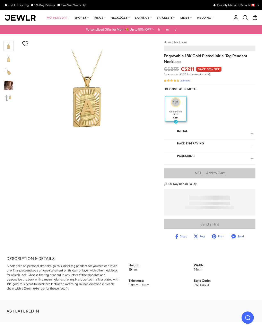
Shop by (82, 17)
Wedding (205, 17)
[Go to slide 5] (8, 98)
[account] (236, 17)
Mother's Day (58, 17)
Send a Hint (209, 224)
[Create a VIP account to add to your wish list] (25, 44)
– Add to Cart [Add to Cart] (210, 173)
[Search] (245, 17)
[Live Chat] (248, 317)
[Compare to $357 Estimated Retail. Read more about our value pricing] (187, 74)
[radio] (175, 108)
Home (167, 42)
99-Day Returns (44, 5)
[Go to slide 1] (8, 46)
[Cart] (255, 17)
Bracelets (166, 17)
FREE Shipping (19, 5)
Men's (186, 17)
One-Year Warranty (73, 5)
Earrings (143, 17)
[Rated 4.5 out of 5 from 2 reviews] (177, 80)
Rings (99, 17)
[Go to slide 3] (8, 72)
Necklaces (120, 17)
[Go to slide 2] (8, 59)
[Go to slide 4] (8, 85)
